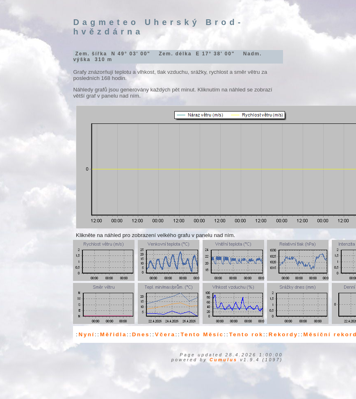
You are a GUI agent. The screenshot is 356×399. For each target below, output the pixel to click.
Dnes (141, 334)
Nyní (86, 334)
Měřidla (113, 334)
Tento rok (246, 334)
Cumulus (223, 359)
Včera (165, 334)
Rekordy (283, 334)
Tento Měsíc (202, 334)
